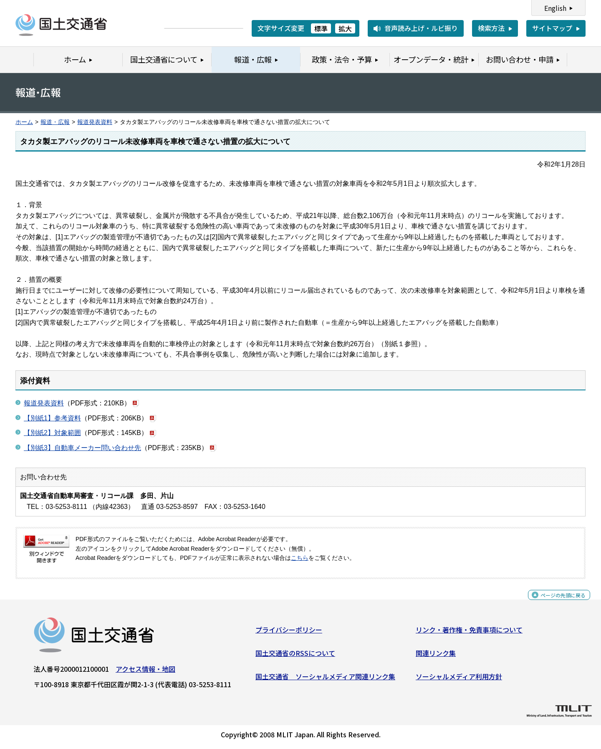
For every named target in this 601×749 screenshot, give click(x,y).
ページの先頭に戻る (556, 602)
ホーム (24, 122)
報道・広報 (55, 122)
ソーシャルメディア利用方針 (459, 679)
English (555, 8)
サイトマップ (552, 28)
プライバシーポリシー (288, 633)
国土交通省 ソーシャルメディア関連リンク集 (325, 679)
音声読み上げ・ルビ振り (421, 28)
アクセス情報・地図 (145, 672)
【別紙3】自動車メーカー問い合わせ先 (82, 447)
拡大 (345, 28)
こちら (299, 558)
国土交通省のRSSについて (295, 656)
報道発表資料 (94, 122)
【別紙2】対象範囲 (52, 432)
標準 (321, 28)
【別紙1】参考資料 (52, 418)
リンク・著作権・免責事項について (469, 633)
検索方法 (491, 28)
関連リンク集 (436, 656)
